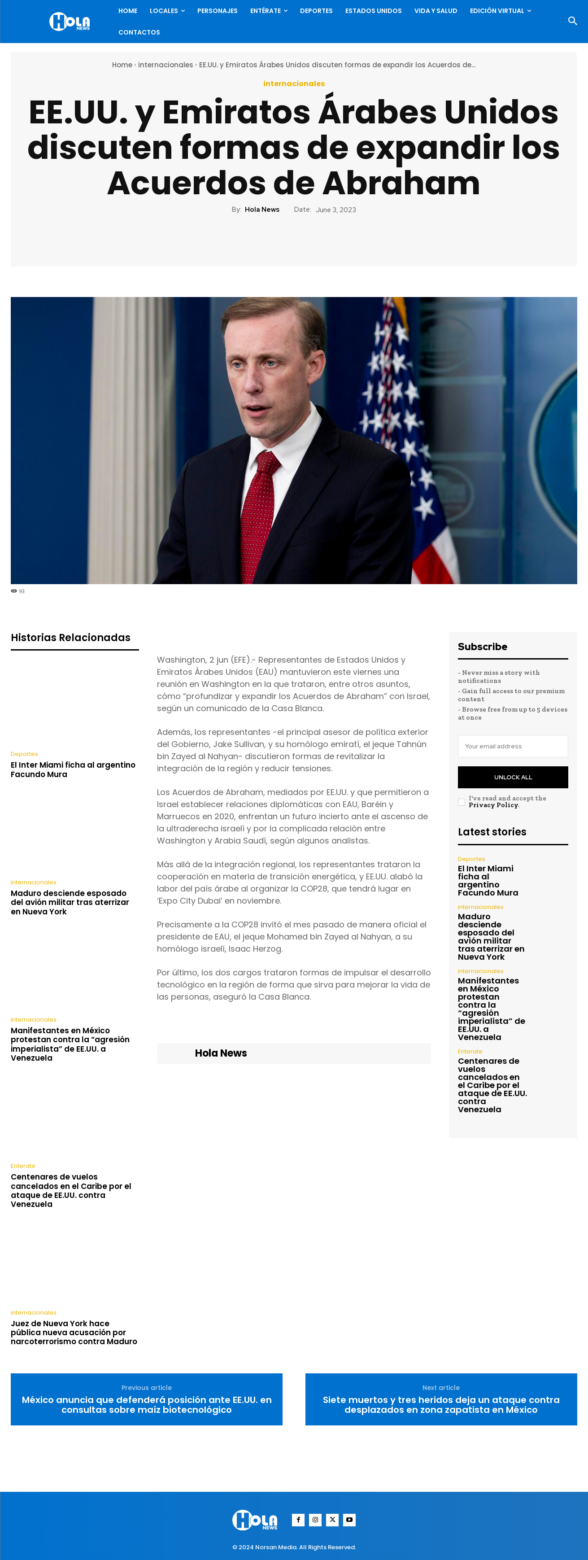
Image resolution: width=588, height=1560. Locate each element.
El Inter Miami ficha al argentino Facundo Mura (73, 769)
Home (122, 65)
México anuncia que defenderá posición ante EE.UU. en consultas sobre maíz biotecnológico (147, 1405)
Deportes (24, 754)
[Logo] (71, 21)
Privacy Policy (493, 805)
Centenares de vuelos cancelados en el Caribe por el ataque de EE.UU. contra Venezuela (71, 1190)
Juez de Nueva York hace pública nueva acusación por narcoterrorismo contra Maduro (74, 1332)
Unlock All (513, 777)
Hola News (262, 209)
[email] (513, 746)
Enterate (23, 1166)
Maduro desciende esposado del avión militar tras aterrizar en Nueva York (70, 902)
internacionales (165, 65)
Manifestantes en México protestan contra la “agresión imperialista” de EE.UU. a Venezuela (70, 1044)
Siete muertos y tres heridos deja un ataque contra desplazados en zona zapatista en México (441, 1405)
